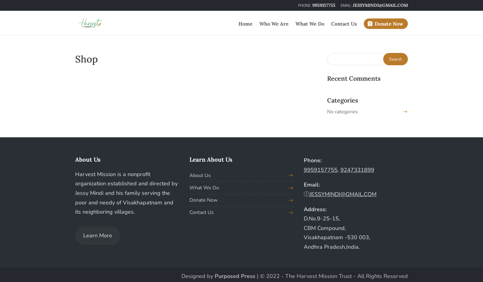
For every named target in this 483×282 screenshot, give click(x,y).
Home (245, 24)
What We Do (309, 24)
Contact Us (344, 24)
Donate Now (389, 24)
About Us (200, 175)
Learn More (97, 235)
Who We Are (274, 24)
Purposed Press (235, 276)
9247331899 (357, 170)
